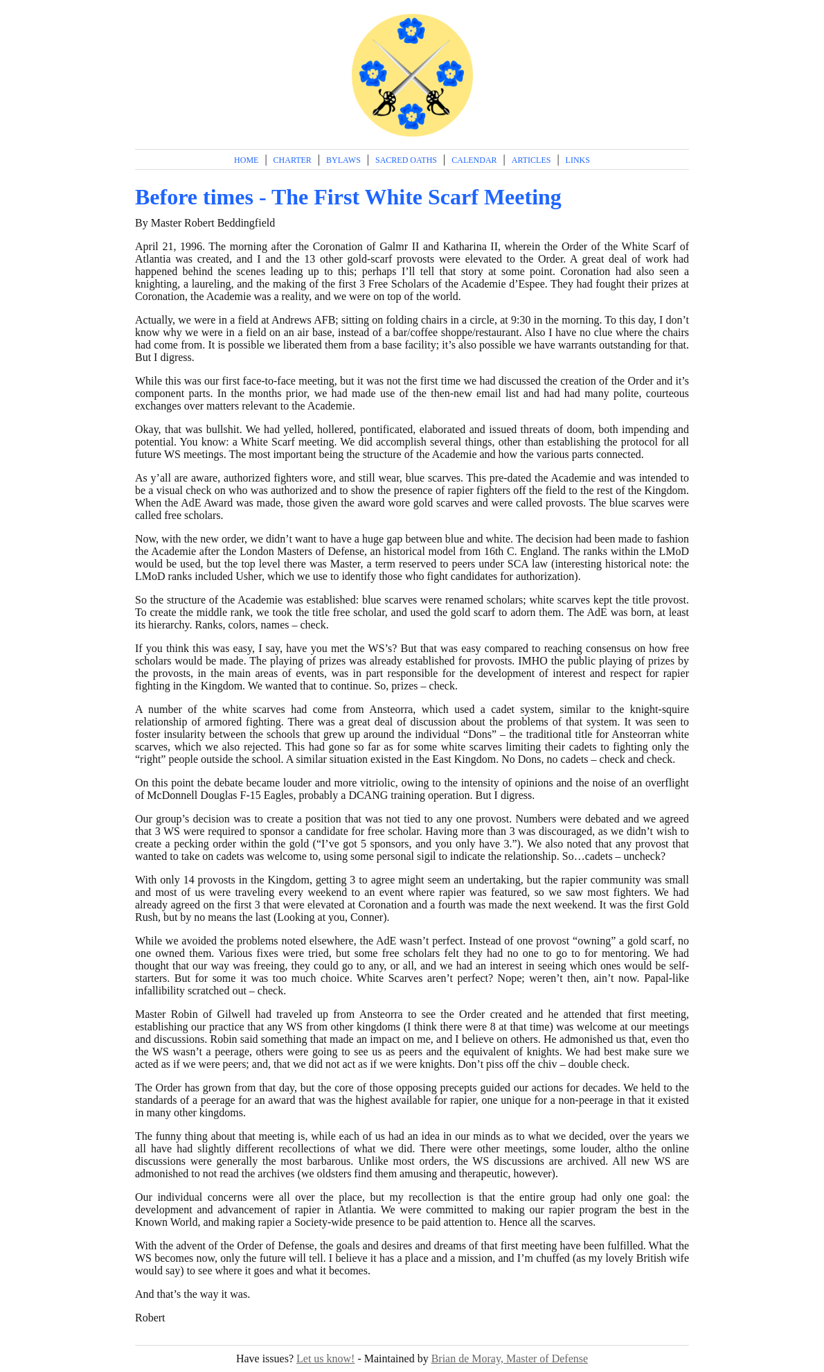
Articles (531, 160)
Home (246, 160)
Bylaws (343, 160)
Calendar (473, 160)
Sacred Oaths (406, 160)
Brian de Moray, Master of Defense (509, 1358)
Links (578, 160)
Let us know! (325, 1358)
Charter (293, 160)
